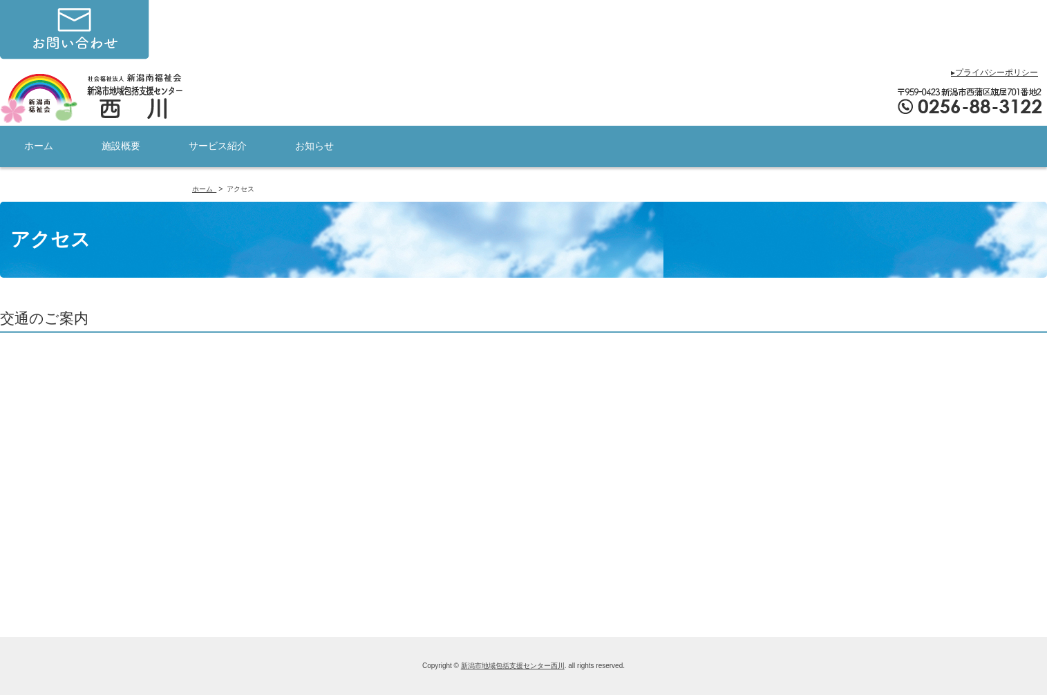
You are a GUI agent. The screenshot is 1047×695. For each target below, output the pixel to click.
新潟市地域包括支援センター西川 (513, 665)
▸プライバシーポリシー (994, 72)
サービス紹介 (218, 145)
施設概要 (121, 145)
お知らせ (314, 145)
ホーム (38, 145)
